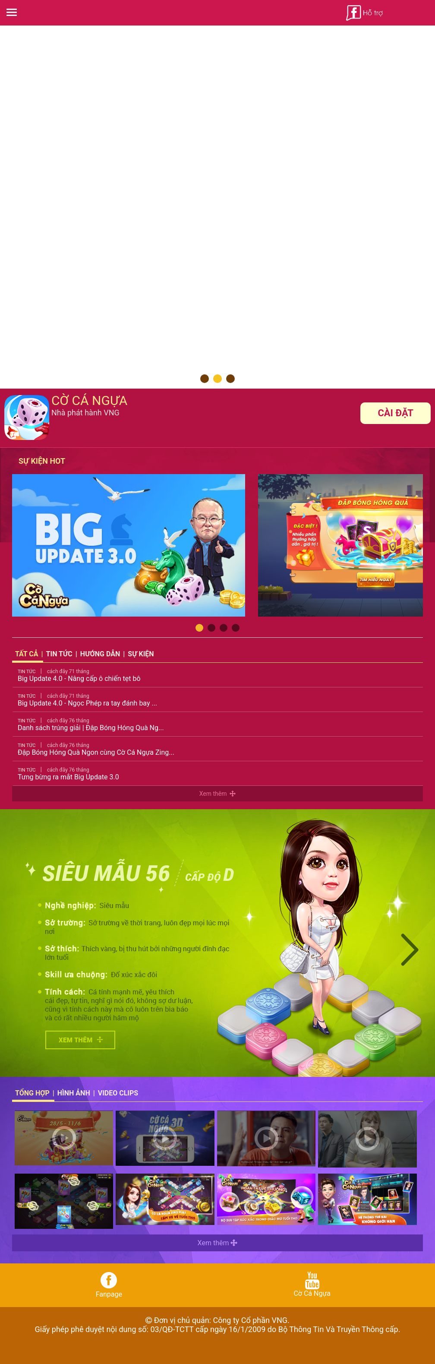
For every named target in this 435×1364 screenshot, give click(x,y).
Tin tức (59, 654)
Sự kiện (141, 654)
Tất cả (26, 654)
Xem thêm (217, 793)
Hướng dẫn (100, 654)
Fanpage (109, 1285)
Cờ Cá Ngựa (312, 1285)
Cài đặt (395, 413)
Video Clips (118, 1093)
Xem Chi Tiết (80, 1040)
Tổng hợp (32, 1093)
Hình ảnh (73, 1093)
